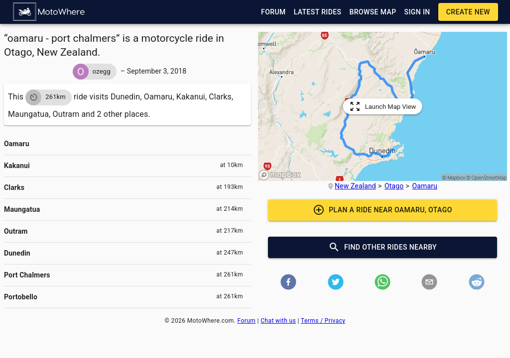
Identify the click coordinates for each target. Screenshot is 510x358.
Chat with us (278, 320)
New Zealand (355, 186)
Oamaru (425, 186)
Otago (393, 186)
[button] (49, 12)
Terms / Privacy (323, 320)
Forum (247, 320)
